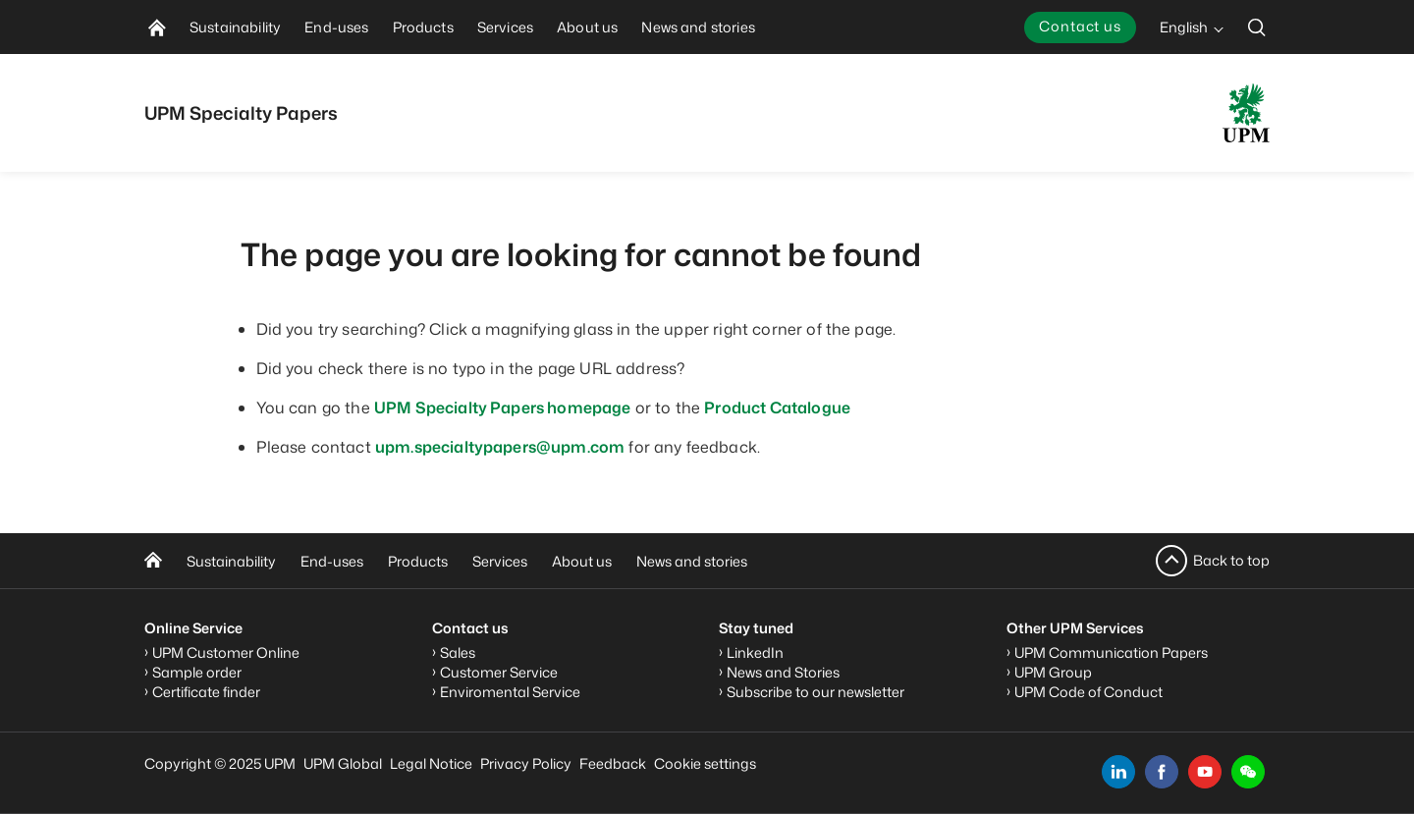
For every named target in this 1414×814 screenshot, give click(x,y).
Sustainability (231, 561)
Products (418, 561)
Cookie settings (705, 763)
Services (499, 561)
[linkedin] (1118, 771)
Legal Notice (431, 763)
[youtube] (1205, 771)
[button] (1248, 771)
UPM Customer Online (225, 652)
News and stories (691, 561)
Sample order (197, 672)
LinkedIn (755, 652)
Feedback (612, 763)
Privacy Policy (525, 763)
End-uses (331, 561)
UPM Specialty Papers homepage (502, 407)
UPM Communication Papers (1111, 652)
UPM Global (342, 763)
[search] (1257, 27)
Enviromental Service (510, 691)
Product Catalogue (777, 407)
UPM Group (1053, 672)
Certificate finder (206, 691)
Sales (457, 652)
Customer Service (499, 672)
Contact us (1080, 26)
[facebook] (1161, 771)
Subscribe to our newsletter (815, 691)
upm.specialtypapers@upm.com (500, 447)
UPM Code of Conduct (1088, 691)
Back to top (1231, 560)
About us (582, 561)
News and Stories (783, 672)
